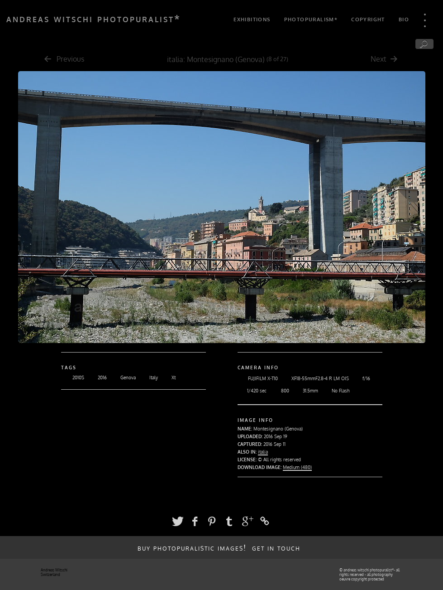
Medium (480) (297, 467)
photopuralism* (311, 19)
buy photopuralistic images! (192, 547)
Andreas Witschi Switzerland (54, 572)
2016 (96, 377)
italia (175, 59)
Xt (168, 377)
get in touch (276, 547)
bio (404, 19)
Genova (122, 377)
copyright (368, 19)
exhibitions (251, 19)
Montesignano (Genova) (226, 59)
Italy (148, 377)
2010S (72, 377)
